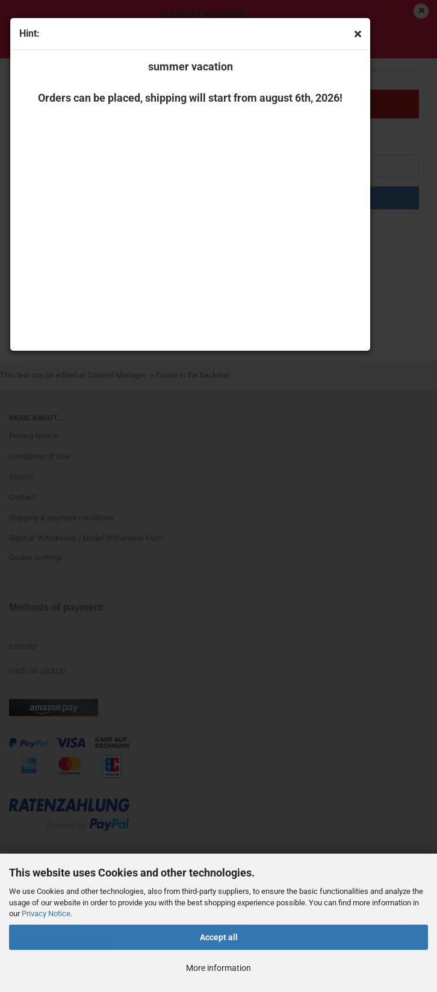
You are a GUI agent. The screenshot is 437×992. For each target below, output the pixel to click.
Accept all (219, 937)
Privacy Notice (46, 913)
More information (218, 968)
